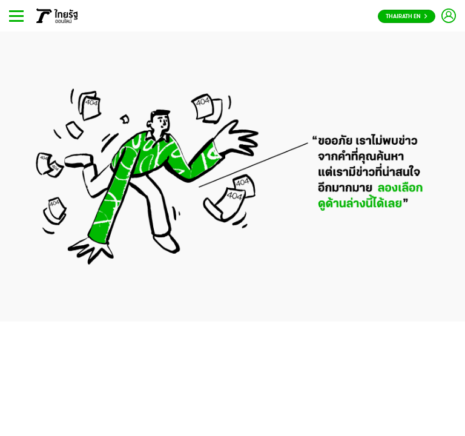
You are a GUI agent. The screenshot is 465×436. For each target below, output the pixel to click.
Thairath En (406, 16)
